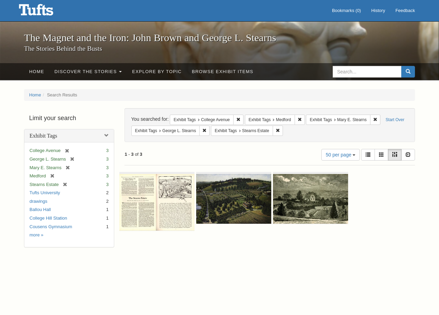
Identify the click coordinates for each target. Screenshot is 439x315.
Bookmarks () (346, 10)
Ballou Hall (40, 209)
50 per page (341, 155)
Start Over (394, 119)
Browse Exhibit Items (222, 71)
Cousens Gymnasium (50, 226)
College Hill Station (48, 218)
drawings (38, 201)
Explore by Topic (156, 71)
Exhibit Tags (43, 136)
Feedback (405, 10)
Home (36, 71)
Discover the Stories (88, 71)
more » (36, 234)
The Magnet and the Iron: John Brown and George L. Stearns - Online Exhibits (44, 12)
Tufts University (44, 192)
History (378, 10)
